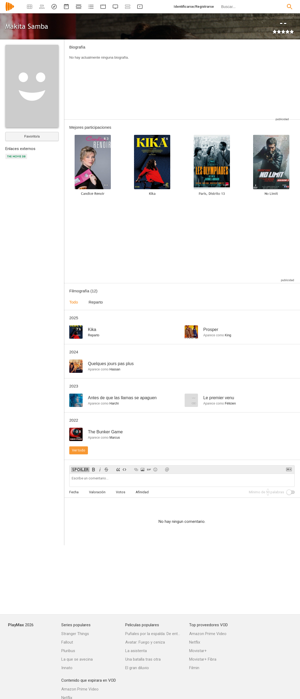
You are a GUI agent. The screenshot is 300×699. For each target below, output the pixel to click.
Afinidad (142, 492)
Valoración (97, 492)
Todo (73, 302)
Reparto (96, 302)
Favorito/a (32, 136)
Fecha (74, 492)
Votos (120, 492)
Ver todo (78, 450)
